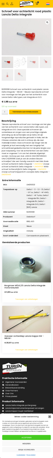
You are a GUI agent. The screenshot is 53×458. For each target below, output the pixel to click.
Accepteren (27, 437)
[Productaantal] (5, 112)
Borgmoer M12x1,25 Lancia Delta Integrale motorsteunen (24, 286)
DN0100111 (42, 169)
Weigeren (26, 443)
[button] (50, 417)
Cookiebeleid (21, 455)
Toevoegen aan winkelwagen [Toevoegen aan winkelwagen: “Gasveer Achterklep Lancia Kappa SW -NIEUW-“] (26, 350)
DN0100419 (6, 174)
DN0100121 (38, 164)
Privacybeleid (30, 455)
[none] (48, 4)
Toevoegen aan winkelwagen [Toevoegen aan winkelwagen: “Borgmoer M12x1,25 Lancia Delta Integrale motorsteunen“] (26, 299)
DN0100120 (38, 166)
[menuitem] (48, 4)
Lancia (34, 207)
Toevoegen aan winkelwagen (25, 112)
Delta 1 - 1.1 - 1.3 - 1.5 (35, 189)
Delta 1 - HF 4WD (41, 192)
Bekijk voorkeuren (26, 450)
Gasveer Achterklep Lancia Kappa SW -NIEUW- (24, 337)
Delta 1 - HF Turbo (34, 195)
